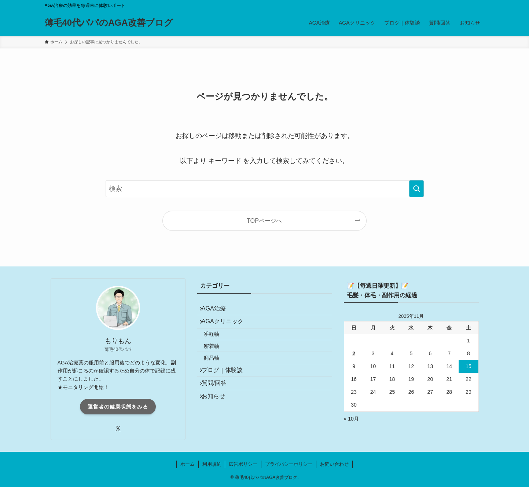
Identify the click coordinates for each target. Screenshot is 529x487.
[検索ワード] (265, 188)
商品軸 (218, 376)
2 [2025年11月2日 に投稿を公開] (353, 353)
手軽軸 (218, 345)
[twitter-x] (118, 428)
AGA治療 (218, 311)
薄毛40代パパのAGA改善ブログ (109, 22)
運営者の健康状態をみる (118, 407)
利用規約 (211, 464)
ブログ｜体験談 (226, 392)
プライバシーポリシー (289, 464)
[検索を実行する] (416, 188)
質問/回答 (218, 410)
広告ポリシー (243, 464)
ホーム (187, 464)
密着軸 (218, 360)
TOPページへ (264, 220)
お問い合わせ (334, 464)
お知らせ (217, 427)
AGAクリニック (227, 328)
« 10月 (351, 419)
